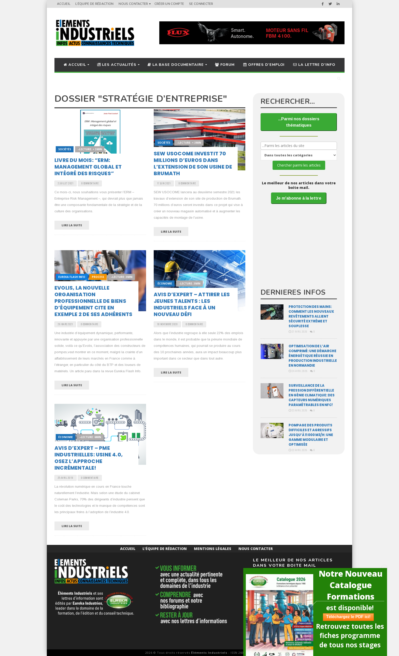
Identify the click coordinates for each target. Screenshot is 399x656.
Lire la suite (72, 225)
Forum (225, 64)
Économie (165, 283)
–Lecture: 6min (90, 437)
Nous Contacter (133, 4)
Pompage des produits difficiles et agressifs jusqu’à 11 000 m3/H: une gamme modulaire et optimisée (311, 435)
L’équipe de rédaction (94, 4)
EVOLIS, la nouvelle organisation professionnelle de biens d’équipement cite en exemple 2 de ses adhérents (93, 301)
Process (98, 277)
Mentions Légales (212, 548)
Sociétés (64, 149)
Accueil (63, 4)
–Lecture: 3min (121, 277)
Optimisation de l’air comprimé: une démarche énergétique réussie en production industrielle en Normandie (313, 356)
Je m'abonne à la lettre (298, 198)
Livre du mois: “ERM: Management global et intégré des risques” (88, 167)
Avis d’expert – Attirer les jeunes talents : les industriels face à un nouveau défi (192, 304)
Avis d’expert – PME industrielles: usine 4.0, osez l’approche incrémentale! (88, 457)
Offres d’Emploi (263, 64)
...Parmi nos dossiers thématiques (298, 122)
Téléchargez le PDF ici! (346, 617)
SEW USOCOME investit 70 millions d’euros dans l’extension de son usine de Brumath (193, 163)
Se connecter (201, 4)
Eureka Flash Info (71, 277)
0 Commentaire (90, 183)
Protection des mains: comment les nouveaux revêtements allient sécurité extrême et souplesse (311, 316)
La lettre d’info (314, 64)
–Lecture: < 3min (90, 149)
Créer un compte (169, 4)
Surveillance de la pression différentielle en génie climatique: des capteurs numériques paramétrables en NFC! (312, 395)
